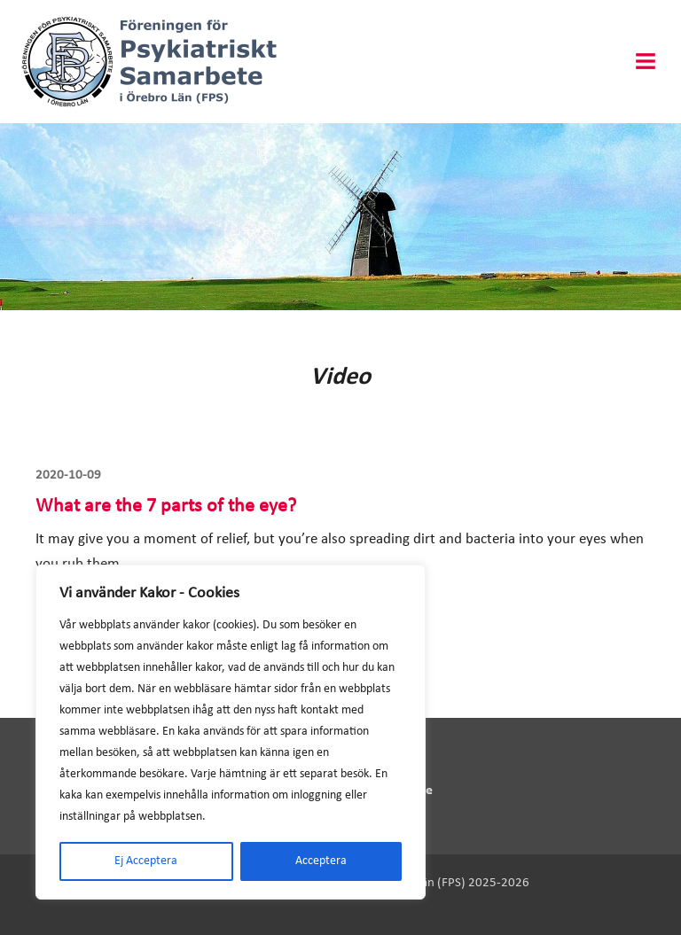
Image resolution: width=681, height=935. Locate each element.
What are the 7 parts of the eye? (165, 506)
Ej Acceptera (145, 861)
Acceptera (321, 861)
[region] (230, 732)
